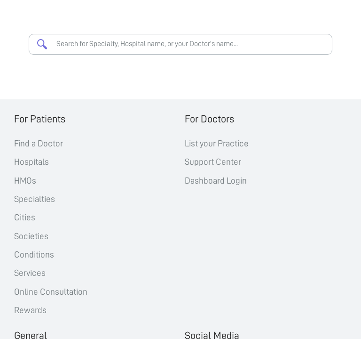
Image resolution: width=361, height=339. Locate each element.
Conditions (34, 254)
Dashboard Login (216, 180)
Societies (31, 236)
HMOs (25, 180)
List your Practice (217, 143)
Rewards (30, 310)
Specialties (34, 198)
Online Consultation (50, 291)
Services (30, 272)
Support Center (213, 161)
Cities (24, 217)
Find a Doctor (38, 143)
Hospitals (31, 161)
